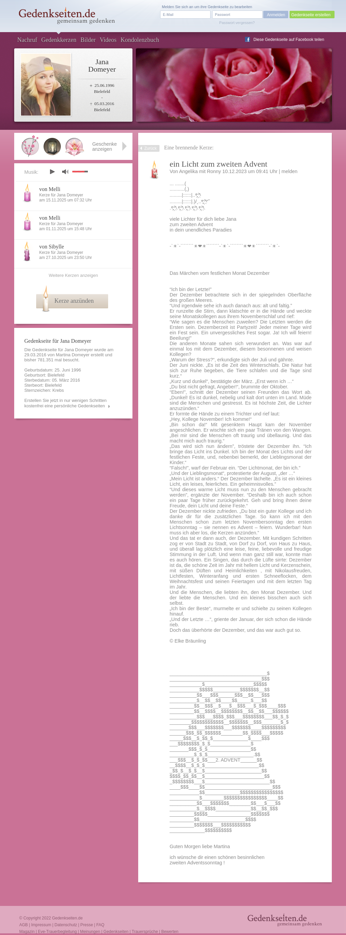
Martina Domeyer (73, 354)
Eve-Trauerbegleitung (57, 931)
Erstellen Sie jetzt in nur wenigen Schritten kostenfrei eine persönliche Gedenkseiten (65, 403)
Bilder (88, 40)
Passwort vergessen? (237, 23)
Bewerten (169, 931)
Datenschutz (65, 924)
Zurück (150, 148)
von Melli (49, 189)
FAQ (100, 924)
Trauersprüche (145, 931)
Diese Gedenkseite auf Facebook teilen (288, 39)
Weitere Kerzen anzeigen (73, 275)
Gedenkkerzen (58, 40)
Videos (108, 40)
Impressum (41, 924)
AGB (23, 924)
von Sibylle (51, 246)
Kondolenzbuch (140, 40)
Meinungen (90, 931)
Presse (86, 924)
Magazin (26, 931)
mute (65, 171)
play (52, 171)
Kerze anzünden (74, 300)
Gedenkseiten (115, 931)
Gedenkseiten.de (67, 918)
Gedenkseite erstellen (310, 15)
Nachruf (27, 40)
